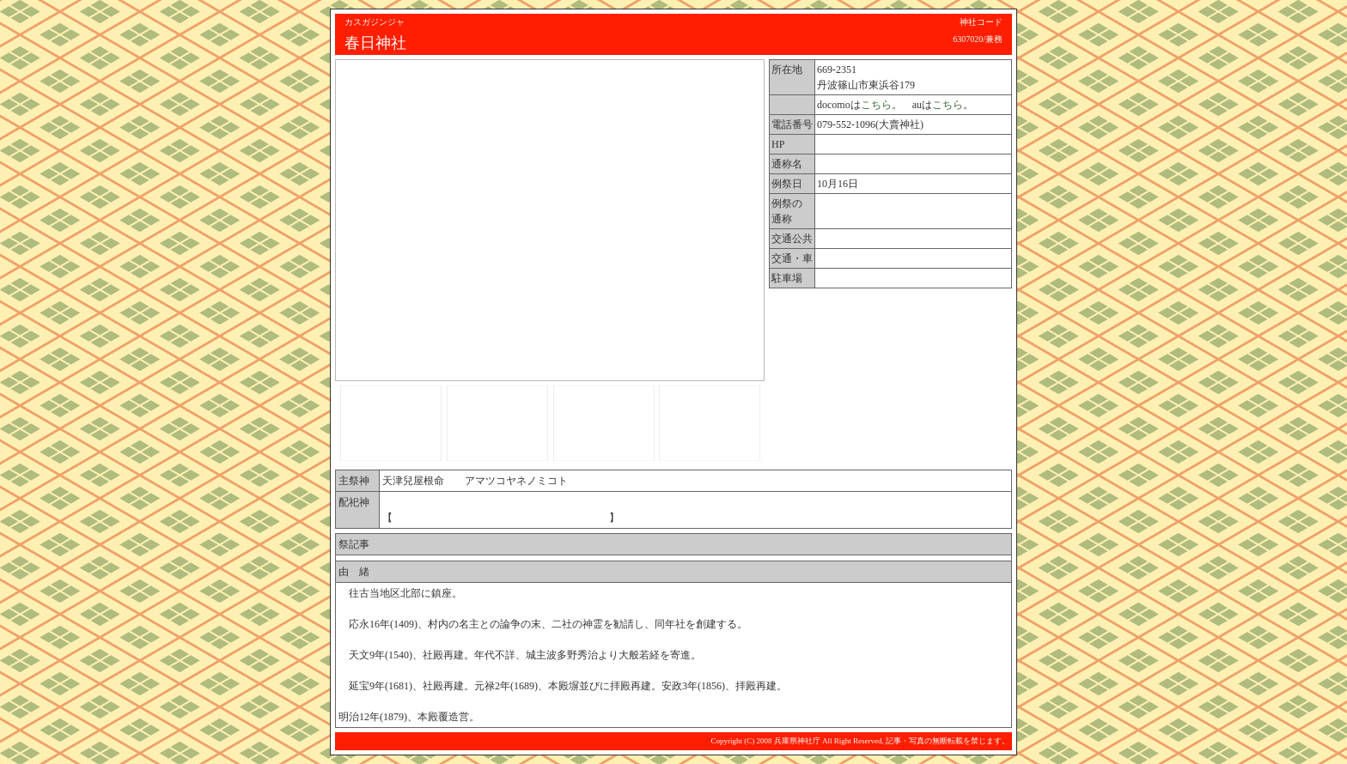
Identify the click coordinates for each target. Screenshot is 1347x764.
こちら (876, 105)
